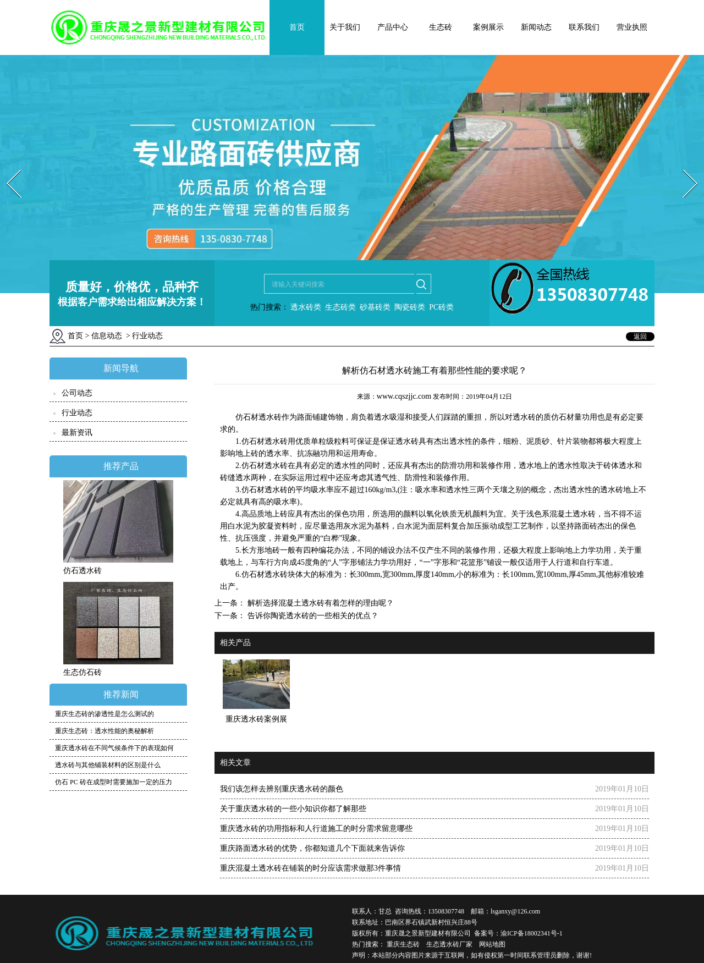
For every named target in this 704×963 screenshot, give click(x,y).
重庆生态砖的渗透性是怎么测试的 (104, 714)
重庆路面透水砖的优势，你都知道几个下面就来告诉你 (312, 848)
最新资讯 (77, 432)
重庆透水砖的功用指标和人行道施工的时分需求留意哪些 (316, 828)
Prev (7, 166)
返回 (640, 336)
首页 (297, 27)
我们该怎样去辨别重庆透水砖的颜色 (281, 789)
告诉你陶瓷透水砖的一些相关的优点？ (311, 616)
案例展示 (488, 27)
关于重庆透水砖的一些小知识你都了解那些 (293, 809)
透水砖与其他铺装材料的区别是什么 (108, 765)
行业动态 (77, 413)
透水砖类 (305, 307)
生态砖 (440, 27)
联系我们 (584, 27)
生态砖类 (340, 307)
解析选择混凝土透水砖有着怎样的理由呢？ (319, 603)
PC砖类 (441, 307)
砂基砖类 (375, 307)
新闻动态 (536, 27)
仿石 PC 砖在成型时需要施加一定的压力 (113, 782)
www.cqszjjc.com (404, 396)
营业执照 (632, 27)
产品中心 (392, 27)
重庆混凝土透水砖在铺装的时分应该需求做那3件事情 (310, 868)
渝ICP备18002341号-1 (532, 933)
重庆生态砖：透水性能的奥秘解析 (104, 731)
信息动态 (106, 336)
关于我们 (344, 27)
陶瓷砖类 (409, 307)
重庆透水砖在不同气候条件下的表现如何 (114, 748)
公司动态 (77, 393)
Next (683, 166)
